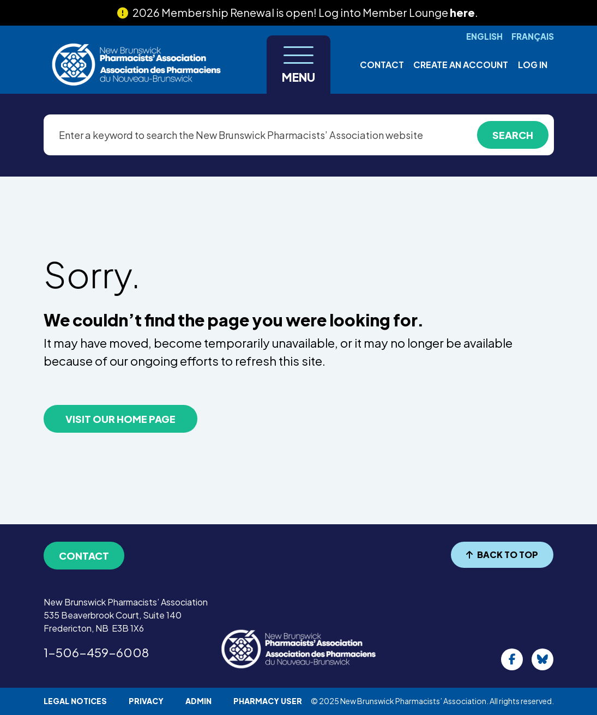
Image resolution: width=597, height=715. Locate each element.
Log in (532, 64)
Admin (198, 701)
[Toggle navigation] (298, 64)
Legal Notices (75, 701)
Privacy (146, 701)
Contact (382, 64)
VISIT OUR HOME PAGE (120, 419)
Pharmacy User (267, 701)
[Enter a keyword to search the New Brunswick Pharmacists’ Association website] (299, 134)
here (462, 12)
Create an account (460, 64)
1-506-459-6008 (96, 652)
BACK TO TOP (502, 554)
